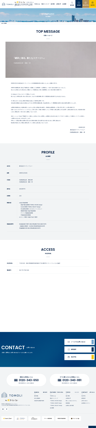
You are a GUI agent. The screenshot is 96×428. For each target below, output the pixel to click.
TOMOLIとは (37, 4)
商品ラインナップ (45, 4)
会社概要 (64, 4)
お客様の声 (58, 4)
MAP (59, 264)
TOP (2, 23)
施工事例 (52, 4)
